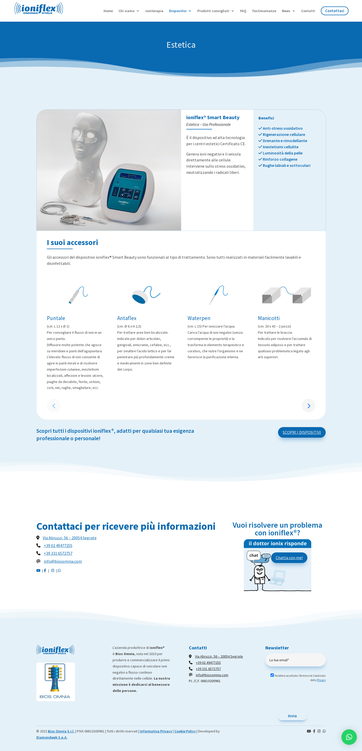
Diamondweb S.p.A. (52, 737)
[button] (308, 405)
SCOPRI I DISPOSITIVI (302, 432)
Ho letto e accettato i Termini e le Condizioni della (296, 678)
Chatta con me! (289, 557)
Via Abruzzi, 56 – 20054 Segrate (70, 537)
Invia (292, 715)
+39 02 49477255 (58, 545)
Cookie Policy (185, 731)
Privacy (321, 680)
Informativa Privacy (156, 731)
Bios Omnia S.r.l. (61, 731)
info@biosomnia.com (63, 561)
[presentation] (304, 698)
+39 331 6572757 (58, 553)
